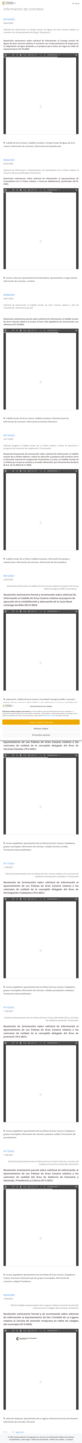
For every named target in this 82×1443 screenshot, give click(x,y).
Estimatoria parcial (60, 418)
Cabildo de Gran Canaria (17, 143)
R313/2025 (9, 435)
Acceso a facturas (13, 278)
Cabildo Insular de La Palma (18, 559)
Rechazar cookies (41, 728)
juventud (49, 1134)
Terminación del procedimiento (17, 850)
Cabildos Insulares (36, 143)
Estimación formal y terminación (63, 1418)
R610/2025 (9, 19)
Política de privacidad (39, 1439)
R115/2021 (9, 1007)
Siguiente (21, 1432)
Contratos (70, 699)
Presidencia (26, 1281)
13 (13, 1432)
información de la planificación (47, 146)
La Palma (31, 281)
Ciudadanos (69, 843)
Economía (15, 1278)
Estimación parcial (29, 1278)
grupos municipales (12, 846)
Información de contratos (22, 146)
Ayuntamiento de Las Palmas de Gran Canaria (43, 843)
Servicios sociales (60, 846)
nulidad (48, 846)
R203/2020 (9, 1295)
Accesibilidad (14, 1439)
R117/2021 (9, 863)
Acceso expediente (14, 843)
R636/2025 (9, 159)
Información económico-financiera (42, 421)
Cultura (6, 1278)
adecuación (11, 699)
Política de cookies (49, 716)
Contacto (69, 1439)
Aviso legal (25, 1439)
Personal (31, 1422)
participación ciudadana (63, 990)
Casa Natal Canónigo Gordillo (52, 699)
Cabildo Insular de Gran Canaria (20, 418)
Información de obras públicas (53, 562)
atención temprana (14, 1418)
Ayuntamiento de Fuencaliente (35, 278)
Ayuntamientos (56, 278)
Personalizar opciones (41, 735)
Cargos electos (70, 278)
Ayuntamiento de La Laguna (36, 1418)
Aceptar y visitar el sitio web (41, 722)
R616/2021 (9, 575)
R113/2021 (9, 1151)
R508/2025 (9, 294)
